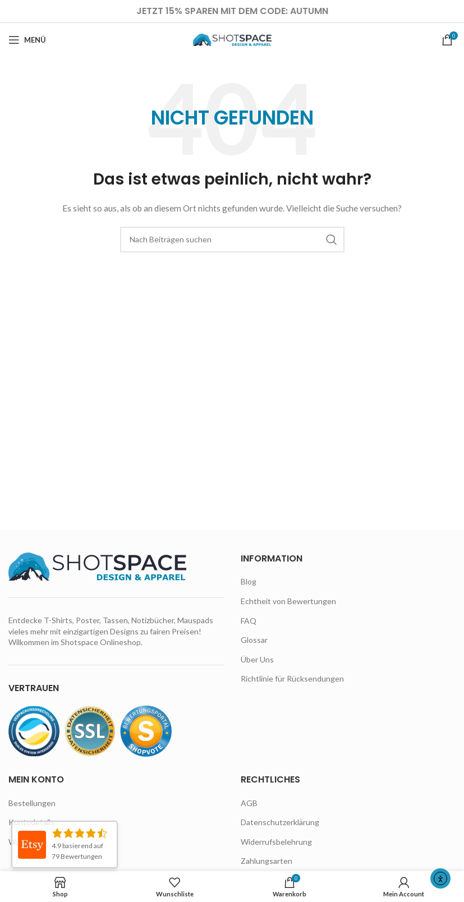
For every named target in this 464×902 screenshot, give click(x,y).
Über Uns (257, 659)
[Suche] (232, 239)
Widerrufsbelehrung (276, 841)
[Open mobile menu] (27, 40)
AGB (249, 803)
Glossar (254, 640)
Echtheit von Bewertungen (288, 601)
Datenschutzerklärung (280, 822)
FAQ (248, 620)
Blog (248, 581)
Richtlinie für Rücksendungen (292, 678)
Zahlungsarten (266, 861)
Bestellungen (32, 803)
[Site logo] (232, 39)
